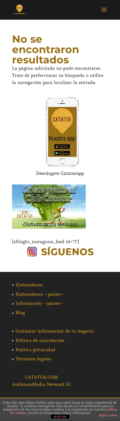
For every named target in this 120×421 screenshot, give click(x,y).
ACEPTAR (60, 416)
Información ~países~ (39, 303)
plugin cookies (108, 415)
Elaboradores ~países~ (39, 294)
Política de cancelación (39, 340)
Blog (20, 312)
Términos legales (33, 359)
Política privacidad (35, 349)
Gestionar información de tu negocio (54, 331)
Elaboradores (29, 285)
